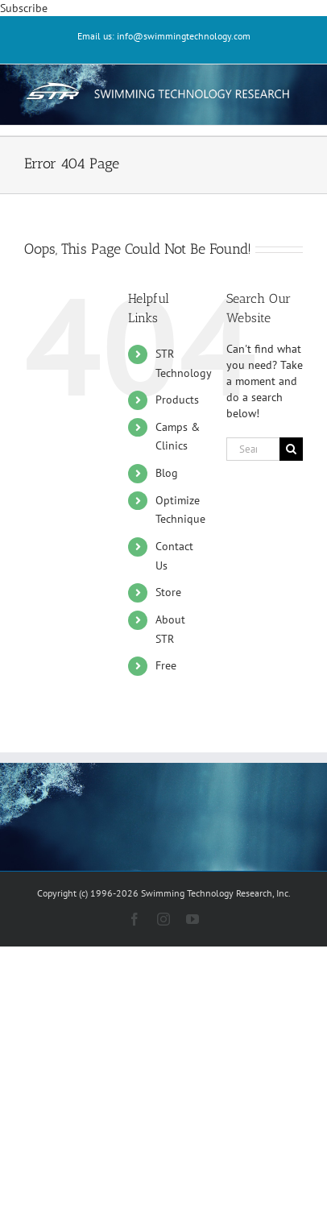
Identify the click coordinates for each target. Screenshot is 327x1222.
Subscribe (24, 8)
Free (165, 665)
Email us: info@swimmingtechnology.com (163, 36)
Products (177, 399)
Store (168, 592)
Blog (166, 473)
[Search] (291, 449)
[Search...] (252, 449)
